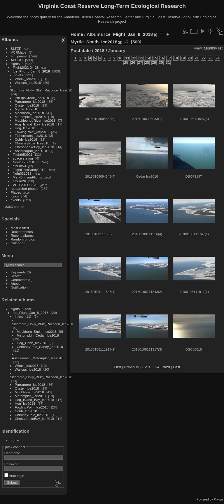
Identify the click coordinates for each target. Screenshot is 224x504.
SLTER (16, 48)
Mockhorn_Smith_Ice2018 (37, 331)
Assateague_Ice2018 (31, 151)
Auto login (14, 476)
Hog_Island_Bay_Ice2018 (34, 124)
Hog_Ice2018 (25, 128)
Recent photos (22, 232)
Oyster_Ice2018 (27, 105)
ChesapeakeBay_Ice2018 (34, 147)
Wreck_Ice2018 (27, 79)
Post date (81, 50)
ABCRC (17, 60)
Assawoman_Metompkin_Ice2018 (38, 358)
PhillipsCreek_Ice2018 (32, 98)
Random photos (23, 239)
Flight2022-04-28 (26, 67)
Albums (9, 39)
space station (23, 158)
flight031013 (22, 173)
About (15, 283)
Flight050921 (23, 154)
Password (12, 464)
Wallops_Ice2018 (28, 82)
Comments (19, 280)
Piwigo (218, 499)
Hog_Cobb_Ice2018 (32, 343)
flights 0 (17, 64)
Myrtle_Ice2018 (26, 109)
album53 (19, 166)
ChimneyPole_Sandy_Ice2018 (40, 347)
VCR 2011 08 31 (25, 185)
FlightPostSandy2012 (29, 169)
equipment (19, 56)
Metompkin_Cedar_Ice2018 (38, 335)
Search (16, 276)
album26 (19, 181)
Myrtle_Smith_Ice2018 (94, 41)
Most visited (20, 228)
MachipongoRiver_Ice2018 (35, 120)
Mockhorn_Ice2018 (29, 113)
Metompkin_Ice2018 (30, 117)
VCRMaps (19, 52)
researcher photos (24, 188)
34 (157, 367)
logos (15, 196)
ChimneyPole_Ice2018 (32, 143)
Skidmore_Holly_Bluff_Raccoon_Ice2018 (41, 90)
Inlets (19, 75)
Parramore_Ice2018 (30, 101)
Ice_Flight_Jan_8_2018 (31, 71)
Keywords (18, 272)
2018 (99, 50)
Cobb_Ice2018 (26, 139)
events (16, 200)
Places (16, 192)
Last (176, 367)
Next (166, 367)
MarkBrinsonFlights (27, 177)
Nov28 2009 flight (26, 162)
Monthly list (213, 48)
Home (77, 34)
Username (12, 453)
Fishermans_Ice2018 (31, 135)
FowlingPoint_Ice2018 (32, 132)
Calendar (18, 243)
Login (15, 440)
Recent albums (22, 235)
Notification (19, 287)
